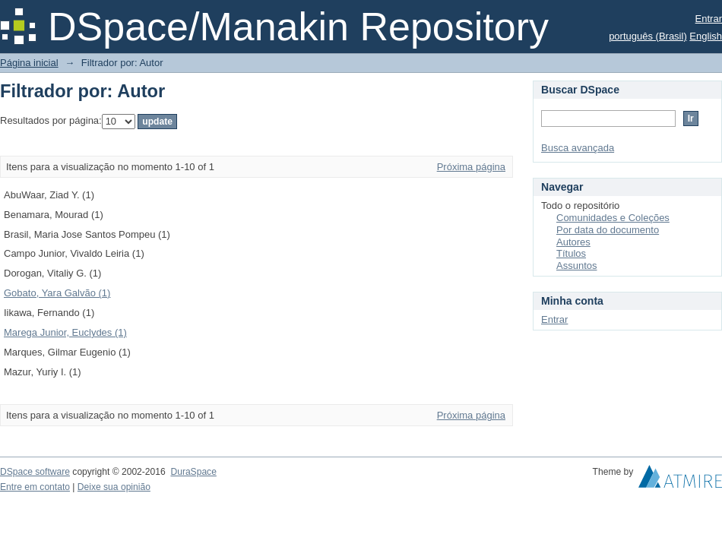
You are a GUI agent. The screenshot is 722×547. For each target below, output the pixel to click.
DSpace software (35, 471)
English (705, 36)
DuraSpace (193, 471)
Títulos (571, 253)
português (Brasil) (648, 36)
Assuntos (576, 265)
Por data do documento (607, 230)
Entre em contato (35, 487)
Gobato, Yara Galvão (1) (57, 293)
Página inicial (29, 62)
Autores (573, 242)
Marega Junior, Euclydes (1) (65, 332)
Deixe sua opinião (114, 487)
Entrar (708, 18)
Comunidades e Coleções (613, 217)
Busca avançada (577, 147)
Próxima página (471, 166)
